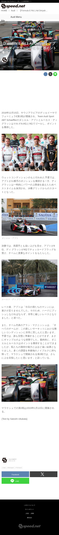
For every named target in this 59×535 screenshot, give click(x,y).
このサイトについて (29, 505)
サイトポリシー (29, 509)
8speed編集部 (12, 59)
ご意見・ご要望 (29, 513)
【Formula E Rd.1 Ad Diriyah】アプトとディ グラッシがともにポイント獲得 (29, 48)
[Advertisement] (29, 92)
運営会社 (29, 517)
